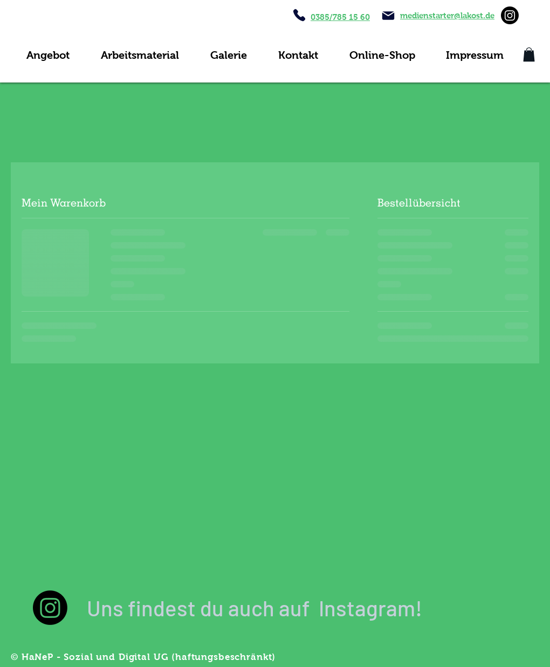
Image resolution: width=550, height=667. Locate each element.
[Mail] (388, 16)
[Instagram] (510, 15)
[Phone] (299, 15)
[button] (529, 54)
